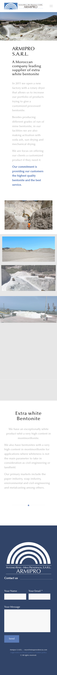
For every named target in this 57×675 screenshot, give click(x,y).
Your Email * (36, 591)
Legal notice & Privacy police (21, 653)
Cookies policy (41, 653)
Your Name (10, 591)
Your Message (12, 607)
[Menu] (51, 6)
